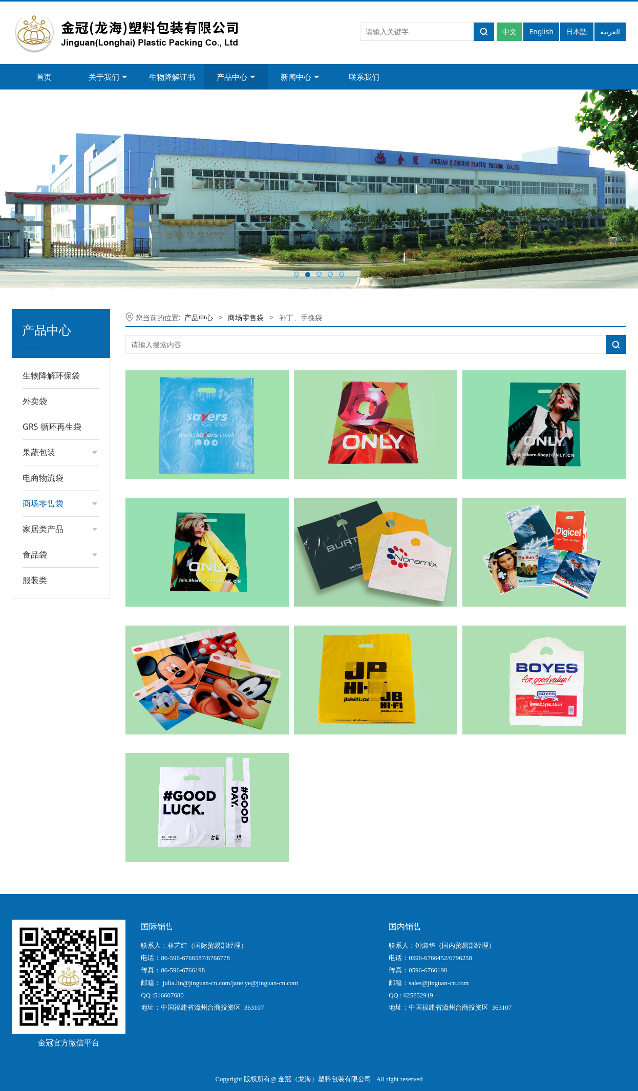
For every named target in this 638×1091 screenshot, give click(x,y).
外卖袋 (35, 401)
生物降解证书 (172, 77)
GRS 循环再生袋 (52, 426)
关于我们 (108, 77)
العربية (610, 31)
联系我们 (364, 77)
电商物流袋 (43, 477)
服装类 (35, 580)
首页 (44, 77)
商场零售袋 (246, 317)
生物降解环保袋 (51, 375)
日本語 (576, 31)
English (541, 31)
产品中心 (236, 77)
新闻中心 (300, 77)
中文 (509, 31)
